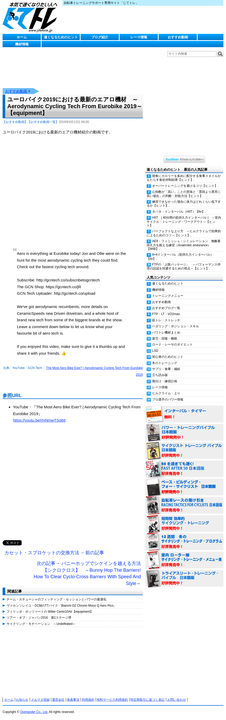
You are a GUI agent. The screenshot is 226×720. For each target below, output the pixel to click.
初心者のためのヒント (167, 357)
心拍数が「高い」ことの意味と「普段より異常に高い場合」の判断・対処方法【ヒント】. (184, 194)
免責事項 (73, 699)
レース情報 (138, 37)
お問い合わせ (176, 699)
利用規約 (88, 699)
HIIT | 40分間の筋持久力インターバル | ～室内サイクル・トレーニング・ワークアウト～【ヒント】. (184, 221)
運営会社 (58, 699)
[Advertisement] (73, 487)
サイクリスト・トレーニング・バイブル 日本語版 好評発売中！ (184, 451)
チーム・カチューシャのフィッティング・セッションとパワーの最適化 (56, 599)
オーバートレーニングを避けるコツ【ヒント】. (185, 186)
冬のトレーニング (164, 363)
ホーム (22, 37)
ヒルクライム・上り (166, 393)
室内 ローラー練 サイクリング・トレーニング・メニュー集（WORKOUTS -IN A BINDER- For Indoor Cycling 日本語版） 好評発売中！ (184, 560)
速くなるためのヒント (61, 37)
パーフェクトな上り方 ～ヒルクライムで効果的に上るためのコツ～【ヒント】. (184, 233)
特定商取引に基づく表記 (147, 699)
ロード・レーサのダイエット (172, 344)
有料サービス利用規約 (112, 699)
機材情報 (22, 44)
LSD (155, 351)
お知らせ (22, 699)
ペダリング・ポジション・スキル (175, 326)
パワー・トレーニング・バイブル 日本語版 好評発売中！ (184, 432)
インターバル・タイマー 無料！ (184, 414)
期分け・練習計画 (164, 381)
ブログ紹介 (99, 37)
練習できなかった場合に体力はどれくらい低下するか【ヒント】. (184, 203)
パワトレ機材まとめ (166, 332)
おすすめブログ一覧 (166, 308)
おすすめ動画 (178, 37)
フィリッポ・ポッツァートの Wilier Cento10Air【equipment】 (50, 611)
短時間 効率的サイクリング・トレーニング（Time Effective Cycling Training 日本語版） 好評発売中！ (184, 524)
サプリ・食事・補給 (166, 369)
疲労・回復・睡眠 (164, 338)
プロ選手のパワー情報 (167, 399)
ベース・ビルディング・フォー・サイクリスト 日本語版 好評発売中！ (184, 487)
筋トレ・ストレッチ (166, 320)
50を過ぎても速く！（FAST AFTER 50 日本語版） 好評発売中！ (184, 469)
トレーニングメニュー (167, 296)
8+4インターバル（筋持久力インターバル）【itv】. (180, 256)
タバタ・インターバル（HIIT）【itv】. (179, 211)
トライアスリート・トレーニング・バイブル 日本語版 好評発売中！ (184, 578)
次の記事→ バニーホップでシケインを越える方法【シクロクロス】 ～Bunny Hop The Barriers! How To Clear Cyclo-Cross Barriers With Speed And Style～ (87, 573)
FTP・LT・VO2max (166, 314)
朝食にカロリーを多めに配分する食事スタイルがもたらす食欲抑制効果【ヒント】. (184, 178)
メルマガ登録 (40, 699)
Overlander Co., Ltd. (34, 712)
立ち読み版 (160, 375)
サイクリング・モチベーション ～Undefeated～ (41, 624)
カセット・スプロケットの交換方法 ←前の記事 (54, 552)
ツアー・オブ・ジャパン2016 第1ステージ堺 (39, 617)
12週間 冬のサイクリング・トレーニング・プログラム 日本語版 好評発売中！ (184, 542)
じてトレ (31, 17)
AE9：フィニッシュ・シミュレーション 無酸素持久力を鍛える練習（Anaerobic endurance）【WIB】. (184, 245)
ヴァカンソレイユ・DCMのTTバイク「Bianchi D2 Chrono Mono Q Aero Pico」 (62, 605)
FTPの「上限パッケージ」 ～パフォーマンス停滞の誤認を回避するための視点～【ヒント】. (184, 266)
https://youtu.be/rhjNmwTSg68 (39, 420)
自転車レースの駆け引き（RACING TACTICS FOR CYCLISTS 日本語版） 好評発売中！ (184, 505)
